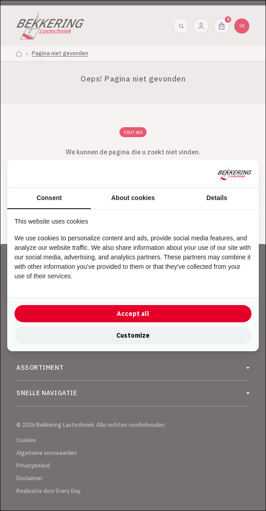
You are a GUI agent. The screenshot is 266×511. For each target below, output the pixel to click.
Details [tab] (216, 197)
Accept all (133, 314)
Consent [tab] (49, 197)
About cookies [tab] (133, 197)
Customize (133, 335)
